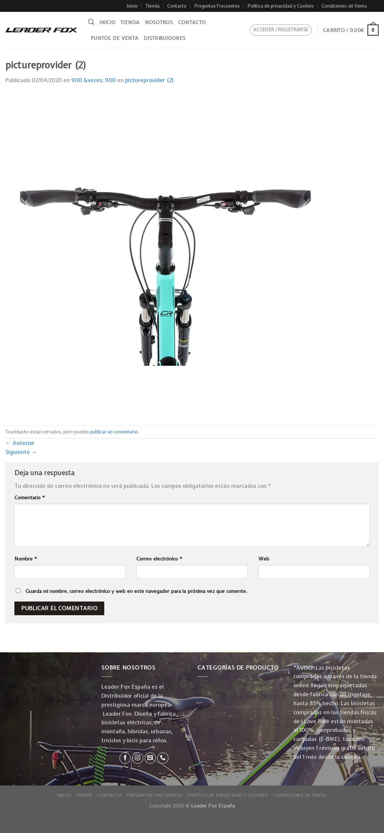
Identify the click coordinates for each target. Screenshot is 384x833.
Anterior (20, 443)
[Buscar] (91, 22)
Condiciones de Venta (344, 6)
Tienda (153, 6)
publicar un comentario (114, 432)
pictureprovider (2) (149, 80)
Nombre (25, 558)
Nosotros (159, 22)
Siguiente (21, 452)
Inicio (132, 6)
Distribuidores (164, 38)
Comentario (29, 497)
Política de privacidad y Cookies (281, 6)
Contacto (177, 6)
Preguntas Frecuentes (217, 6)
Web (264, 558)
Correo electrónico (159, 558)
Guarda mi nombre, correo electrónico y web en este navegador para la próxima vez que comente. (136, 591)
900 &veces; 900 (93, 80)
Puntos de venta (114, 38)
